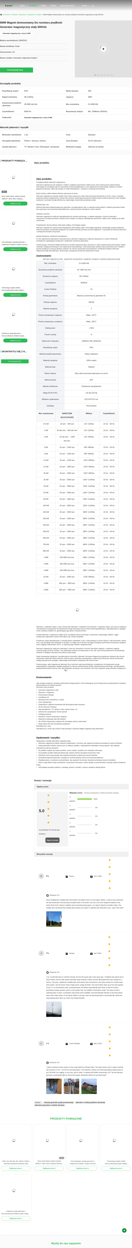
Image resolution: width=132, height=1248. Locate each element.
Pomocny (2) (55, 895)
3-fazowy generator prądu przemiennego (58, 1102)
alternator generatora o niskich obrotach (49, 1105)
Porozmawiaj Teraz (16, 70)
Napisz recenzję (52, 840)
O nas (53, 6)
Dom (22, 6)
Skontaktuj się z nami (67, 7)
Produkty (33, 6)
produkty (14, 14)
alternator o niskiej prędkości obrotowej (90, 1102)
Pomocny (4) (55, 972)
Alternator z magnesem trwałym (30, 14)
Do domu (6, 14)
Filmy (43, 6)
